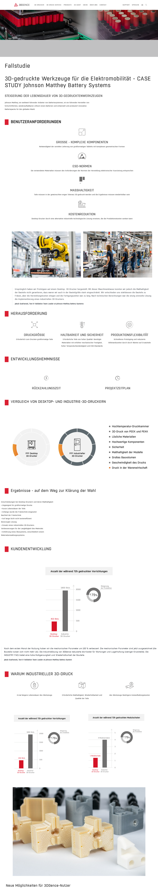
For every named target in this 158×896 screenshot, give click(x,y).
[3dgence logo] (24, 5)
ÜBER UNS (94, 5)
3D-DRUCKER (39, 5)
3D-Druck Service (53, 5)
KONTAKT (103, 5)
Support (126, 5)
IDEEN (85, 5)
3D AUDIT (77, 5)
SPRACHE (135, 5)
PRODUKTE (68, 5)
